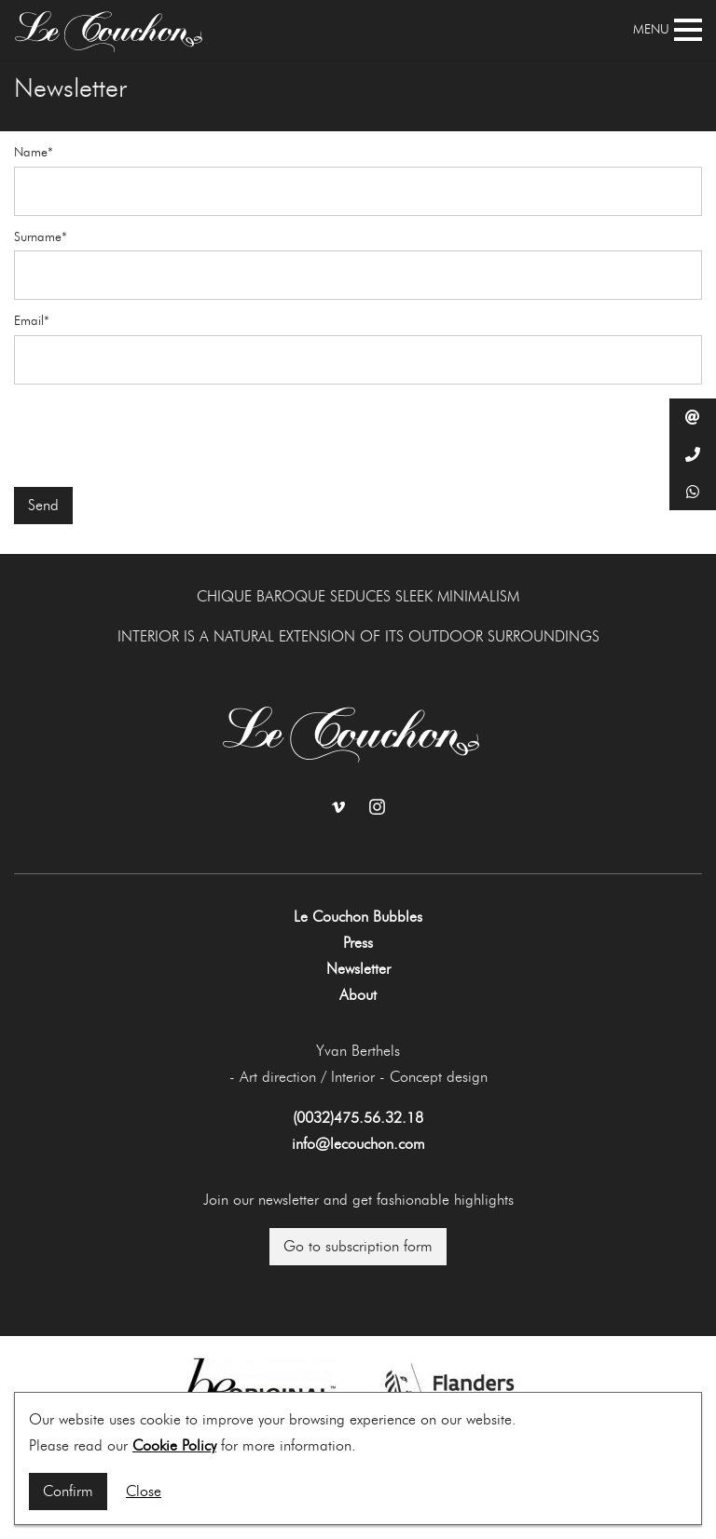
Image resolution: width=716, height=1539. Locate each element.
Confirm (68, 1491)
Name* (33, 152)
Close (143, 1491)
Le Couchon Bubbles (358, 916)
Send (43, 505)
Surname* (40, 237)
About (358, 995)
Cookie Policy (174, 1445)
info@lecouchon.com (358, 1144)
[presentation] (155, 435)
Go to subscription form (358, 1246)
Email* (31, 321)
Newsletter (358, 969)
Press (358, 943)
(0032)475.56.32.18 (358, 1118)
